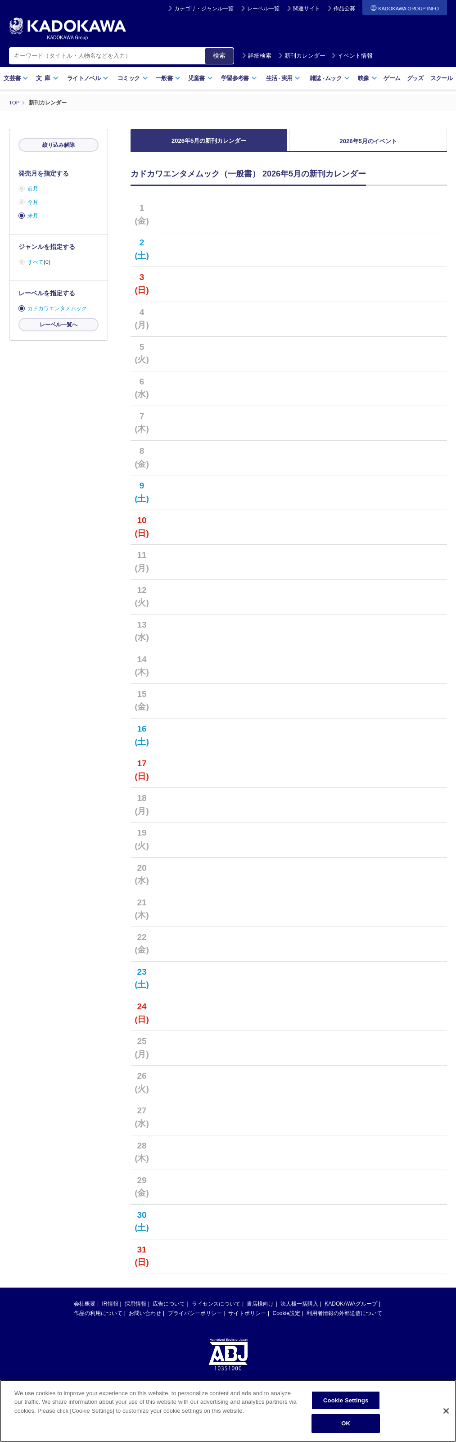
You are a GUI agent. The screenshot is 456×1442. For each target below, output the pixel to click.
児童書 (200, 78)
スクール (441, 78)
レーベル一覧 (263, 8)
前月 (32, 188)
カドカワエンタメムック (57, 308)
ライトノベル (87, 78)
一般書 (168, 78)
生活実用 (283, 78)
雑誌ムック (330, 78)
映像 (367, 78)
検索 (219, 55)
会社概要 (84, 1309)
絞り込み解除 (58, 145)
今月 (32, 202)
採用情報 (135, 1309)
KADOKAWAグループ (351, 1309)
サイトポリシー (247, 1318)
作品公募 (344, 8)
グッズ (415, 78)
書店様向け (260, 1309)
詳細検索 (256, 55)
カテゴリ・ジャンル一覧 (204, 8)
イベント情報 (352, 55)
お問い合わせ (145, 1318)
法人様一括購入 (299, 1309)
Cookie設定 (286, 1318)
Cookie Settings (345, 1400)
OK (345, 1423)
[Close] (446, 1411)
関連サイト (306, 8)
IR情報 (110, 1309)
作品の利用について (98, 1318)
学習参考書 (239, 78)
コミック (132, 78)
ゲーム (392, 78)
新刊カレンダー (301, 55)
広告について (169, 1309)
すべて (35, 262)
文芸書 (16, 78)
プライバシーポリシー (195, 1318)
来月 (32, 215)
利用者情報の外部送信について (344, 1318)
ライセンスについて (216, 1309)
